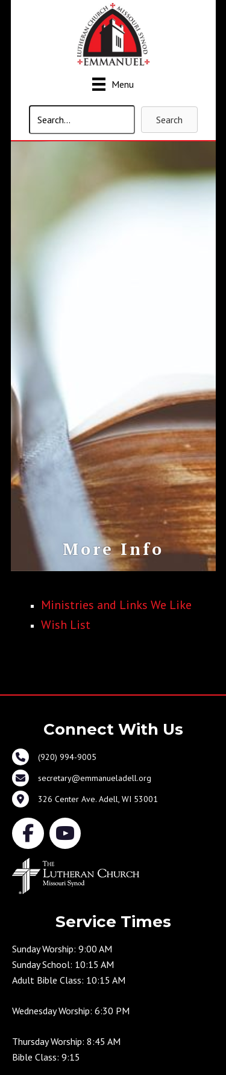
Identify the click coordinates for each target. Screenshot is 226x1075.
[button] (169, 119)
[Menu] (113, 84)
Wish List (65, 624)
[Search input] (82, 119)
